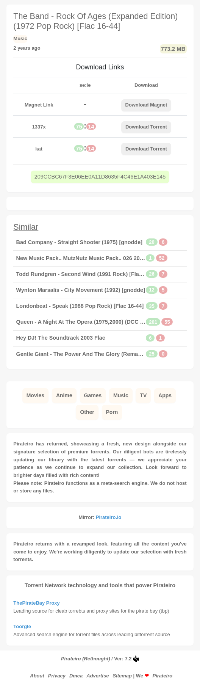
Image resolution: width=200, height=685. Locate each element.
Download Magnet (146, 105)
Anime (64, 395)
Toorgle (22, 626)
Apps (165, 395)
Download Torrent (146, 127)
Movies (35, 395)
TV (143, 395)
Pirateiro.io (109, 517)
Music (120, 395)
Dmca (76, 676)
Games (93, 395)
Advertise (97, 676)
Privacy (57, 676)
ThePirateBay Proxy (36, 603)
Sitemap (121, 676)
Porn (112, 412)
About (37, 676)
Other (87, 412)
